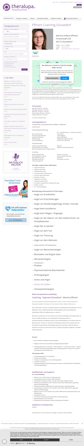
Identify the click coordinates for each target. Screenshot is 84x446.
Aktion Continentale (74, 423)
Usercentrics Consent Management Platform (60, 82)
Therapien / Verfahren (21, 18)
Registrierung (78, 2)
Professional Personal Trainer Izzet (14, 104)
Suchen (24, 69)
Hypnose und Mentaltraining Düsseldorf (15, 109)
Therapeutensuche (9, 18)
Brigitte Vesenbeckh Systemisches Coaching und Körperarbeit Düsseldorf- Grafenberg (15, 128)
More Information (52, 78)
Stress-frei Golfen (42, 284)
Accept (65, 78)
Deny (20, 440)
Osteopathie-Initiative (42, 18)
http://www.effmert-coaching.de (70, 49)
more (71, 440)
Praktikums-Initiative (56, 18)
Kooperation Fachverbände (62, 423)
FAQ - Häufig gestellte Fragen (64, 2)
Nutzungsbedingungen (31, 423)
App (54, 2)
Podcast (32, 18)
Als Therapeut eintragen (7, 423)
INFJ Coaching (8, 99)
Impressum (52, 423)
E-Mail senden (65, 47)
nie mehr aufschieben (10, 142)
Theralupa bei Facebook (19, 423)
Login (79, 5)
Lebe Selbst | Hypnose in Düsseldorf (14, 121)
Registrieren (77, 7)
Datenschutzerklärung (43, 423)
